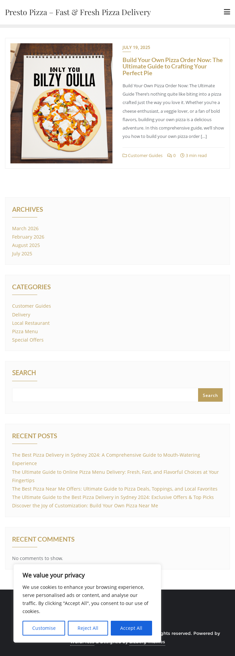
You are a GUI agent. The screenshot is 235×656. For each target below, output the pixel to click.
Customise (44, 628)
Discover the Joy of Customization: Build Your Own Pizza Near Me (85, 505)
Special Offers (28, 340)
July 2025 (22, 253)
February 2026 (28, 237)
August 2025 (26, 245)
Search (24, 373)
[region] (87, 603)
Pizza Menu (25, 331)
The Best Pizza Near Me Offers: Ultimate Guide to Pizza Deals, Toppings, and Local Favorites (115, 489)
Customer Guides (142, 155)
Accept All (131, 628)
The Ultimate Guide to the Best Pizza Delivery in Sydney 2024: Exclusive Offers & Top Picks (113, 497)
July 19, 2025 (136, 47)
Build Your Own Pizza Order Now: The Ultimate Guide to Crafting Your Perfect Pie (173, 66)
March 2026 (25, 228)
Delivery (21, 314)
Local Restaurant (31, 323)
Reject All (88, 628)
